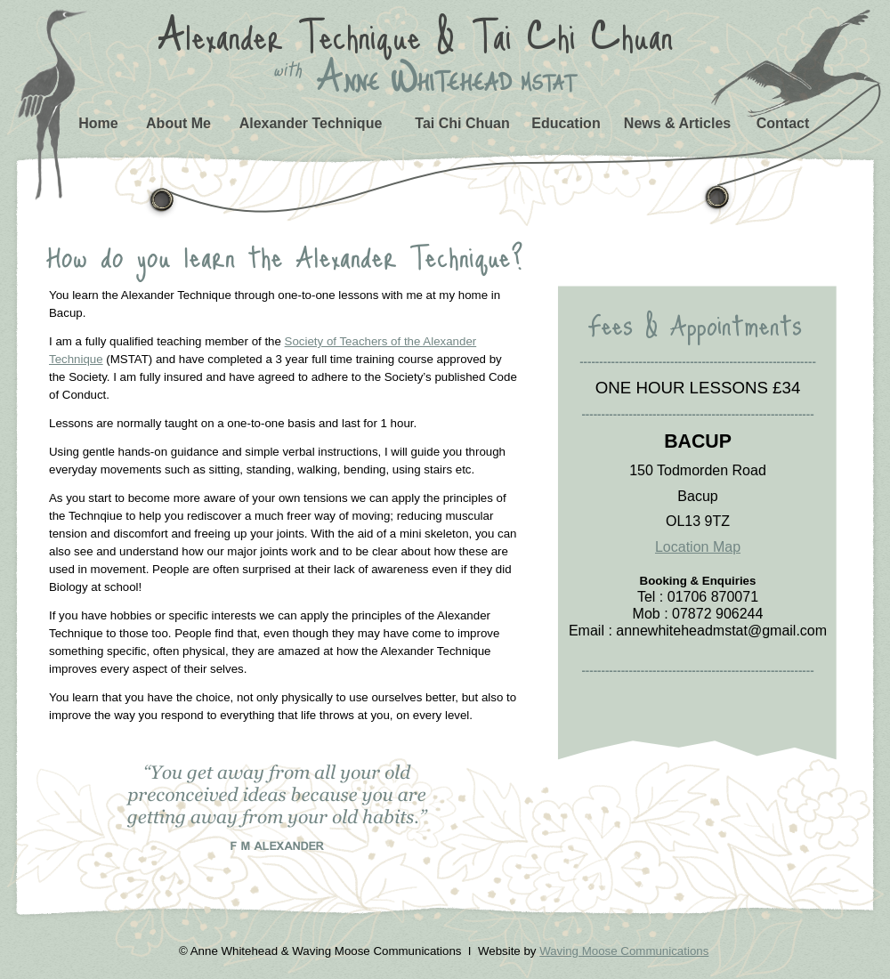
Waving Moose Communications (623, 951)
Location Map (697, 546)
